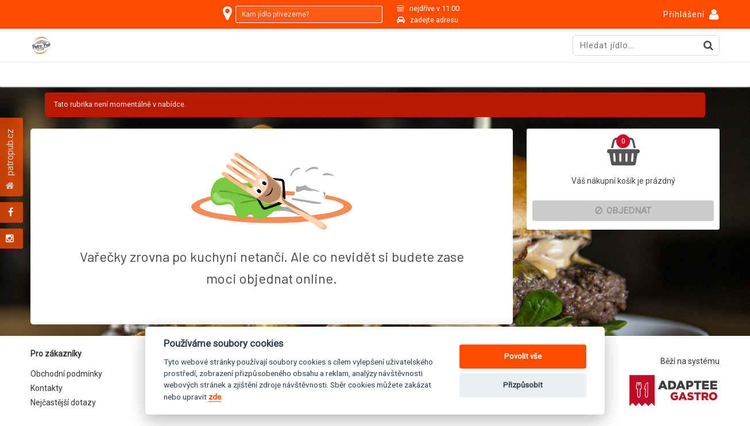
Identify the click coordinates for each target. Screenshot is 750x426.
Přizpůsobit (523, 385)
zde (214, 396)
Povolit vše (523, 356)
